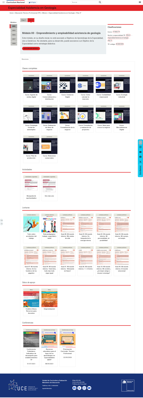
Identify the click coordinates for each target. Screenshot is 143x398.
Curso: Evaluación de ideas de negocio (49, 128)
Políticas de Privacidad (79, 384)
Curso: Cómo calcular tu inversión (85, 97)
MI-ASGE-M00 (119, 44)
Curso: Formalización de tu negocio (67, 128)
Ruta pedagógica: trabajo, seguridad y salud (49, 237)
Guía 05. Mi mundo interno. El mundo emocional (121, 269)
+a (2, 220)
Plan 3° (23, 20)
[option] (140, 147)
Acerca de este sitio (78, 382)
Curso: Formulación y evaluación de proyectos (86, 128)
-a (2, 224)
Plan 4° (78, 13)
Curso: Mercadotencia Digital (121, 128)
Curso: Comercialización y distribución (49, 97)
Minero (44, 13)
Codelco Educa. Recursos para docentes (31, 312)
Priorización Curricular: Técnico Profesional (67, 352)
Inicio (12, 13)
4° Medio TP (116, 31)
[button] (140, 142)
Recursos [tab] (25, 59)
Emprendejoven (49, 309)
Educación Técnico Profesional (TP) (28, 13)
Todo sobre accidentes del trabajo (31, 237)
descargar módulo (31, 48)
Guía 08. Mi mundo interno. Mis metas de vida (67, 237)
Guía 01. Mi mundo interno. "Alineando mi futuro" (67, 269)
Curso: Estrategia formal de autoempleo (31, 128)
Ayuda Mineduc (47, 389)
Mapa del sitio (76, 381)
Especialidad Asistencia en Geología (32, 7)
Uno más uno (49, 196)
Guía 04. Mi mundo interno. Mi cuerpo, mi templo (121, 237)
